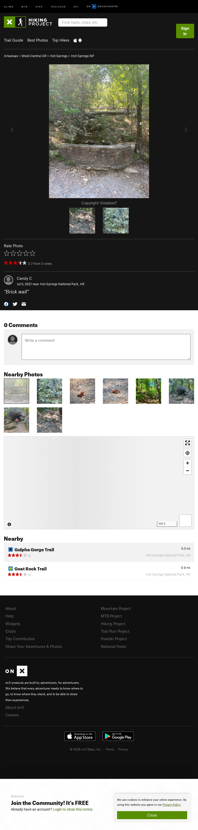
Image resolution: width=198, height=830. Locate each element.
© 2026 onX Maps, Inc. (85, 749)
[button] (6, 304)
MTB (24, 6)
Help (9, 616)
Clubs (10, 631)
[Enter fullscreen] (187, 443)
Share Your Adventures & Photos (33, 646)
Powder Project (114, 638)
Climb (9, 6)
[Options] (185, 520)
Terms (110, 749)
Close (152, 815)
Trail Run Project (115, 631)
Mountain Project (116, 608)
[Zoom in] (187, 463)
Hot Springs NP (82, 56)
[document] (152, 808)
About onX (14, 707)
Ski (76, 6)
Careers (12, 714)
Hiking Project (113, 623)
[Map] (99, 483)
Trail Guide (13, 40)
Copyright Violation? (99, 202)
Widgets (12, 623)
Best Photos (37, 40)
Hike (39, 6)
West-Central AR (33, 56)
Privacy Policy (171, 804)
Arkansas (11, 56)
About (10, 608)
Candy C (24, 278)
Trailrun (58, 6)
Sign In (185, 31)
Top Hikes (60, 40)
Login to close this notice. (73, 809)
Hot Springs (59, 56)
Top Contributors (20, 638)
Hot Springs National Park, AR (62, 284)
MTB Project (111, 616)
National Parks (113, 646)
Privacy (123, 749)
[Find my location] (187, 453)
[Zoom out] (187, 470)
